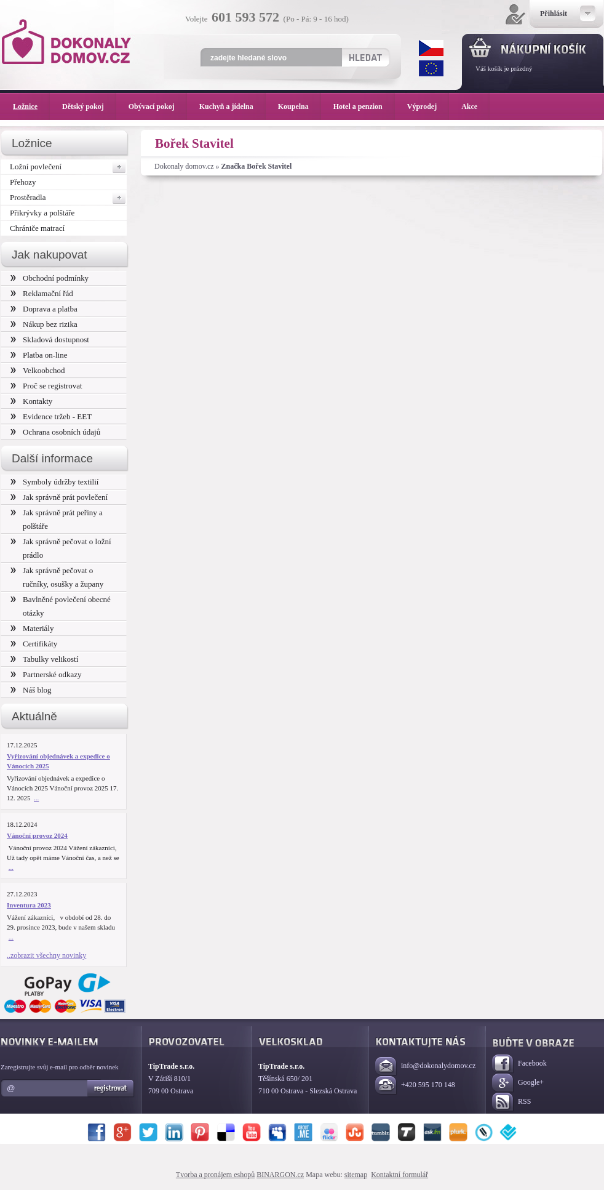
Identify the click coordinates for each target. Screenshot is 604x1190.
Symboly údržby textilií (54, 481)
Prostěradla (68, 197)
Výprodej (428, 106)
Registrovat (111, 1088)
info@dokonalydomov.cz (425, 1066)
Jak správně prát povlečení (59, 497)
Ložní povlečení (68, 166)
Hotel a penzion (364, 106)
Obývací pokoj (158, 106)
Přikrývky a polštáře (42, 212)
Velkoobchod (37, 370)
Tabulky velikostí (44, 659)
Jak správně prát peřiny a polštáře (56, 519)
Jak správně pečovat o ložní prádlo (60, 548)
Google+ (518, 1083)
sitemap (355, 1174)
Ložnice (31, 106)
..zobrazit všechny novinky (46, 955)
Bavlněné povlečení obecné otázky (60, 606)
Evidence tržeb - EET (51, 416)
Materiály (32, 628)
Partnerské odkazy (46, 674)
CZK (431, 48)
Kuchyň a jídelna (232, 106)
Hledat (365, 57)
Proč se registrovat (46, 385)
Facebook (519, 1064)
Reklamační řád (41, 293)
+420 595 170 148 (415, 1085)
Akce (471, 106)
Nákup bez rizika (43, 324)
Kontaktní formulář (399, 1174)
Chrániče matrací (37, 228)
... (36, 798)
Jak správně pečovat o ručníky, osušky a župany (56, 577)
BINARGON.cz (280, 1174)
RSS (511, 1102)
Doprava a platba (43, 308)
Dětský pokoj (89, 106)
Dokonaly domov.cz (184, 166)
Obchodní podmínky (49, 278)
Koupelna (299, 106)
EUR (431, 68)
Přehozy (23, 182)
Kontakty (31, 401)
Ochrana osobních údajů (55, 431)
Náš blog (31, 689)
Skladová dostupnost (49, 339)
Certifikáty (33, 643)
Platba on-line (38, 355)
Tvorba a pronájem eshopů (215, 1174)
